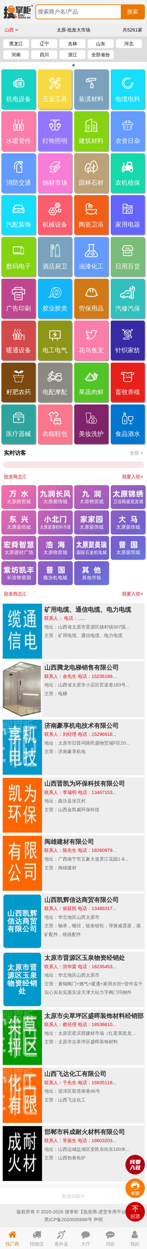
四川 (44, 54)
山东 (100, 43)
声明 (98, 1219)
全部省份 (100, 54)
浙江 (72, 54)
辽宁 (44, 43)
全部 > (136, 452)
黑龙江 (16, 43)
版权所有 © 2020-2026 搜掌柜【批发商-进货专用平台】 (74, 1211)
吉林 (72, 43)
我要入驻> (132, 476)
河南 (16, 54)
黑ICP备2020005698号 (68, 1219)
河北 (128, 43)
